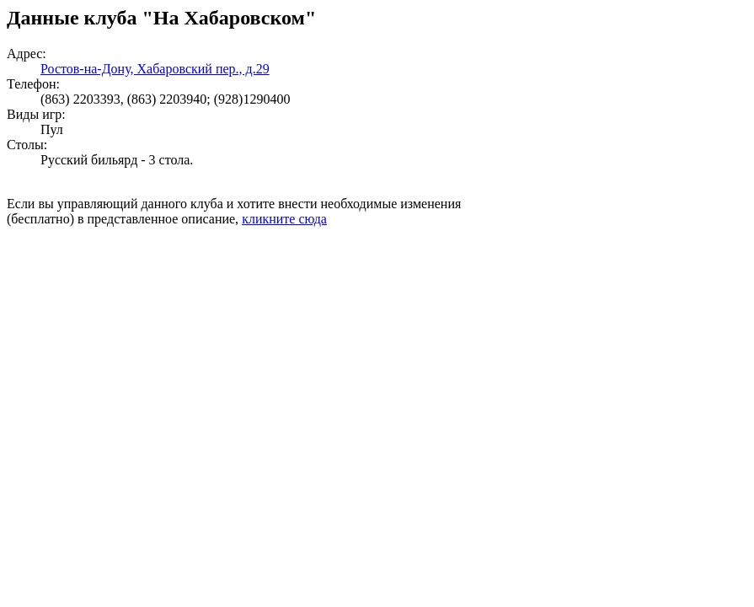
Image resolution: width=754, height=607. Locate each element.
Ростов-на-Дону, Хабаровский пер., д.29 (155, 69)
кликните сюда (284, 219)
